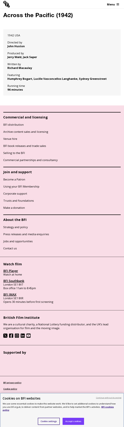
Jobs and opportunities (18, 241)
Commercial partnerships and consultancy (30, 160)
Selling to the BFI (14, 153)
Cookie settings (49, 422)
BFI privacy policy (12, 382)
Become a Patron (14, 179)
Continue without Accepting (108, 399)
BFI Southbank (13, 281)
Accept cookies (73, 422)
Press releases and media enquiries (26, 234)
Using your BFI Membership (21, 186)
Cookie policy (10, 388)
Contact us (10, 248)
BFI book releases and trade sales (24, 146)
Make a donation (14, 208)
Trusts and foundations (18, 200)
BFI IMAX (9, 294)
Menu (113, 4)
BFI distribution (13, 124)
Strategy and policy (15, 227)
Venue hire (10, 139)
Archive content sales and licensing (25, 132)
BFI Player (10, 271)
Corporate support (15, 193)
